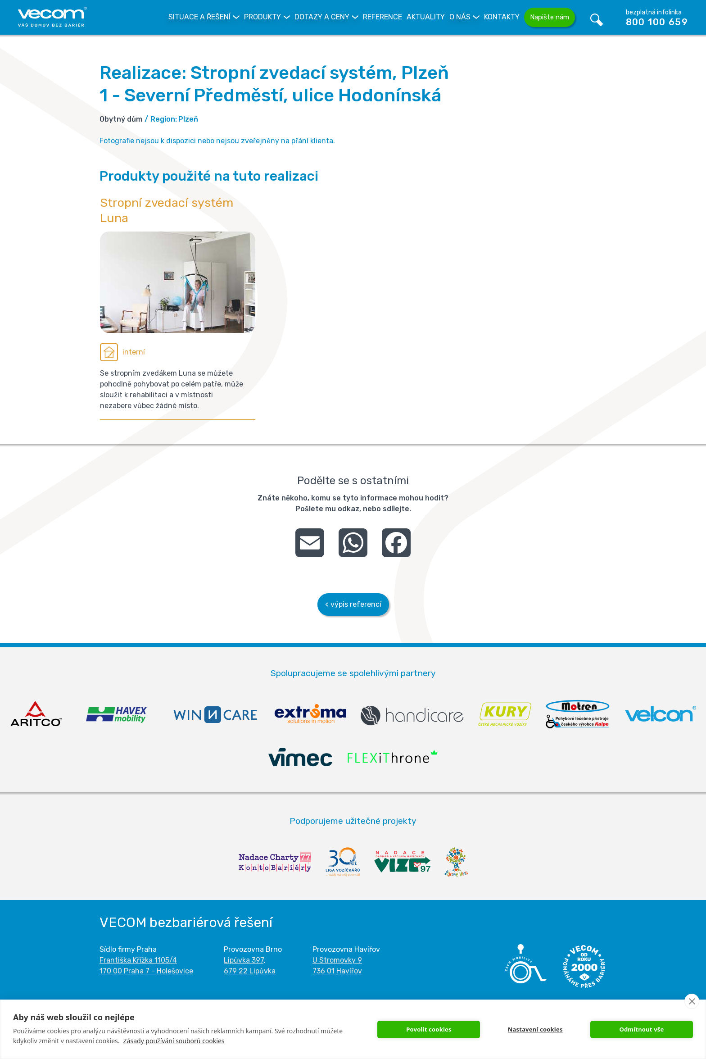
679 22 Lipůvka (250, 971)
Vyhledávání (596, 17)
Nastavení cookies (535, 1029)
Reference (382, 17)
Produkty (262, 17)
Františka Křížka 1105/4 (138, 960)
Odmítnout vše (641, 1029)
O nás (460, 17)
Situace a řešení (199, 17)
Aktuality (426, 17)
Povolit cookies (429, 1029)
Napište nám (549, 17)
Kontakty (502, 17)
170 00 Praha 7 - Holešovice (146, 971)
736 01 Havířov (337, 971)
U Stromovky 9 (337, 960)
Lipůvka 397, (245, 960)
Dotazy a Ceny (321, 17)
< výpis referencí (353, 604)
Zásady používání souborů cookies (174, 1040)
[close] (691, 1001)
